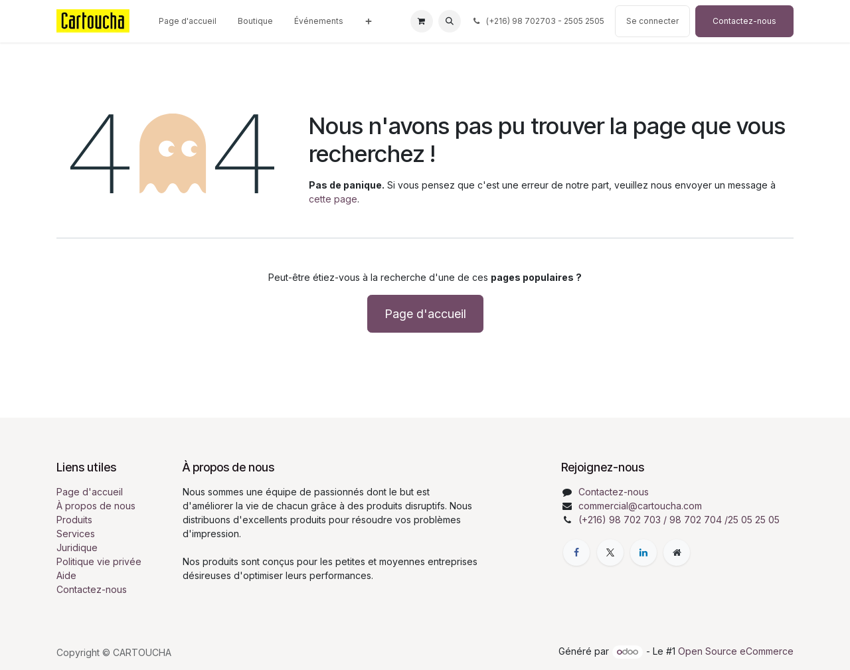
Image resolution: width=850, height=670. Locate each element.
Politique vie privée (98, 561)
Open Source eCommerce (736, 651)
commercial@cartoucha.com (640, 505)
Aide (66, 575)
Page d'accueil (425, 314)
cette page (333, 199)
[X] (610, 552)
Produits (74, 519)
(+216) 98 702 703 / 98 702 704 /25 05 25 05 (679, 519)
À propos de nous (95, 505)
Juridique (77, 547)
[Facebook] (576, 552)
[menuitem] (187, 21)
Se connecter (652, 21)
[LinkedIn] (643, 552)
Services (75, 533)
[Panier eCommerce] (421, 21)
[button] (449, 21)
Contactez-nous (744, 21)
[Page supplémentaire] (676, 552)
